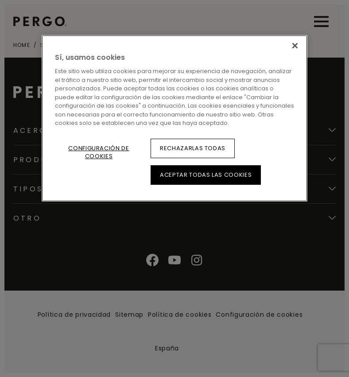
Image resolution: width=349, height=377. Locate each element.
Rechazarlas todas (192, 148)
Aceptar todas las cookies (206, 175)
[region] (174, 118)
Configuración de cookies (98, 152)
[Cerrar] (295, 45)
